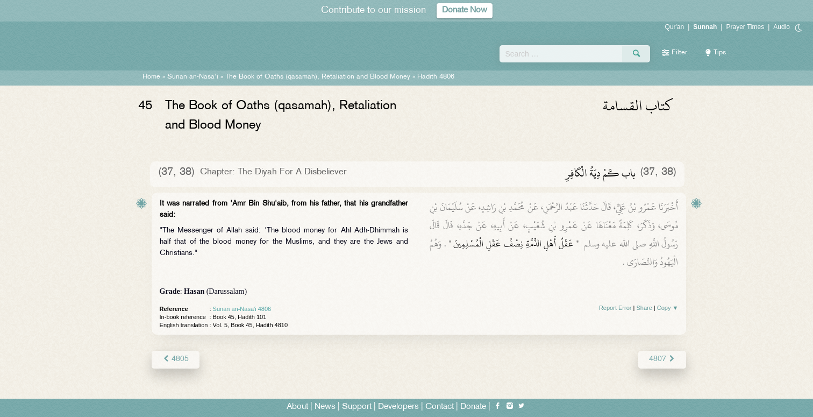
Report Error (615, 308)
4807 (662, 359)
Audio (781, 27)
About (297, 407)
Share (644, 308)
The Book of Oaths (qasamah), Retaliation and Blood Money (317, 77)
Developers (398, 407)
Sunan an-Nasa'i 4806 (242, 309)
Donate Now (464, 10)
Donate (473, 407)
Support (357, 407)
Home (151, 77)
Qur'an (674, 27)
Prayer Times (745, 27)
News (325, 407)
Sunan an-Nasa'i (192, 77)
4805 (175, 359)
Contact (439, 407)
